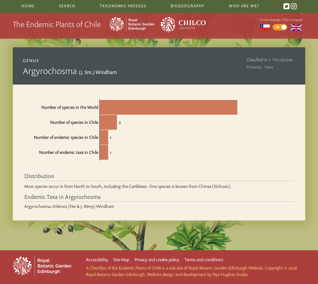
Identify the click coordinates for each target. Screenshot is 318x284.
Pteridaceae (282, 60)
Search (67, 5)
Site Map (121, 259)
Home (27, 5)
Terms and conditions (203, 259)
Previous (254, 67)
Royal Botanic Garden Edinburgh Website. (226, 268)
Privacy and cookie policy (157, 259)
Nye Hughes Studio (230, 274)
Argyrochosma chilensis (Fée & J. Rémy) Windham (69, 206)
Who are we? (244, 5)
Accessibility (97, 259)
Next (269, 67)
